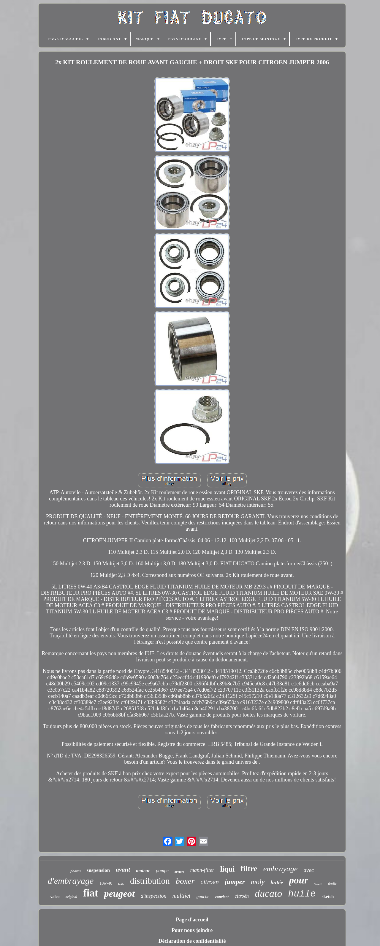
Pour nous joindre (192, 930)
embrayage (280, 868)
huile (302, 894)
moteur (143, 870)
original (71, 897)
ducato (268, 893)
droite (332, 883)
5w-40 (318, 884)
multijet (181, 895)
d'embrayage (71, 881)
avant (123, 869)
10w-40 (105, 883)
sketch (328, 896)
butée (276, 882)
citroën (242, 896)
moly (258, 882)
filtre (248, 868)
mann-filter (202, 870)
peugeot (119, 893)
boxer (185, 881)
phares (75, 871)
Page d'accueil (192, 920)
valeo (55, 896)
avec (308, 870)
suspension (98, 870)
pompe (162, 870)
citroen (209, 882)
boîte (121, 884)
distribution (150, 881)
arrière (179, 871)
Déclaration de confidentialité (192, 941)
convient (222, 896)
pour (298, 880)
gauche (203, 896)
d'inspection (154, 896)
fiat (90, 893)
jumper (235, 882)
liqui (227, 869)
